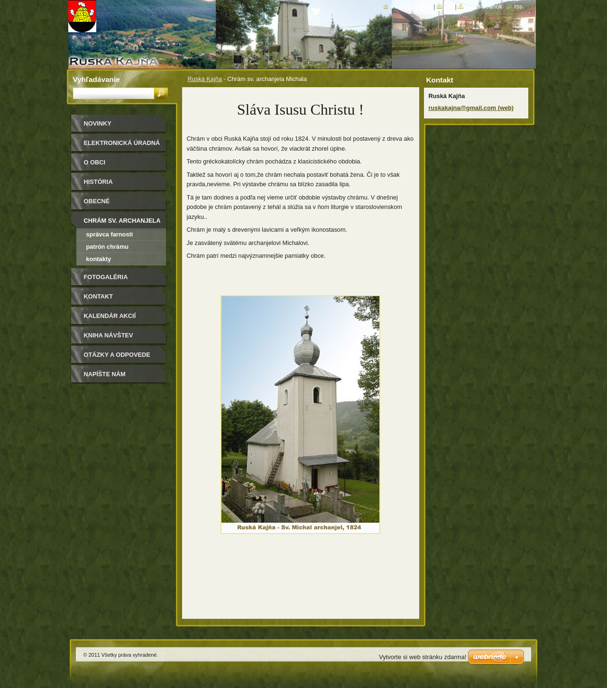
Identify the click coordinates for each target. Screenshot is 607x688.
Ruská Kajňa (205, 78)
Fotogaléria (106, 277)
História (98, 181)
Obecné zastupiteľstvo (111, 204)
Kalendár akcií (110, 315)
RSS (518, 6)
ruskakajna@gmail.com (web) (471, 107)
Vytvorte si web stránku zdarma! (422, 657)
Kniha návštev (108, 335)
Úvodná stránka (411, 6)
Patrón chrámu (107, 246)
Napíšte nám (105, 374)
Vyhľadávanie (96, 79)
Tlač (448, 6)
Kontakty (98, 259)
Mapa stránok (483, 6)
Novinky (97, 123)
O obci (95, 162)
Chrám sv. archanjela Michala (122, 224)
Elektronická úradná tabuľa (122, 146)
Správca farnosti (109, 234)
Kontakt (98, 296)
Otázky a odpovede (117, 354)
